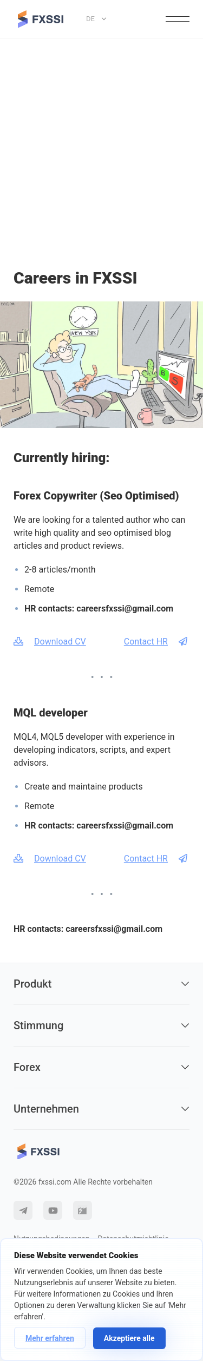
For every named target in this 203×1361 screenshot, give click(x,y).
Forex (101, 1067)
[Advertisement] (101, 145)
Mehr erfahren (49, 1338)
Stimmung (101, 1025)
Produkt (101, 983)
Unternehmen (101, 1108)
